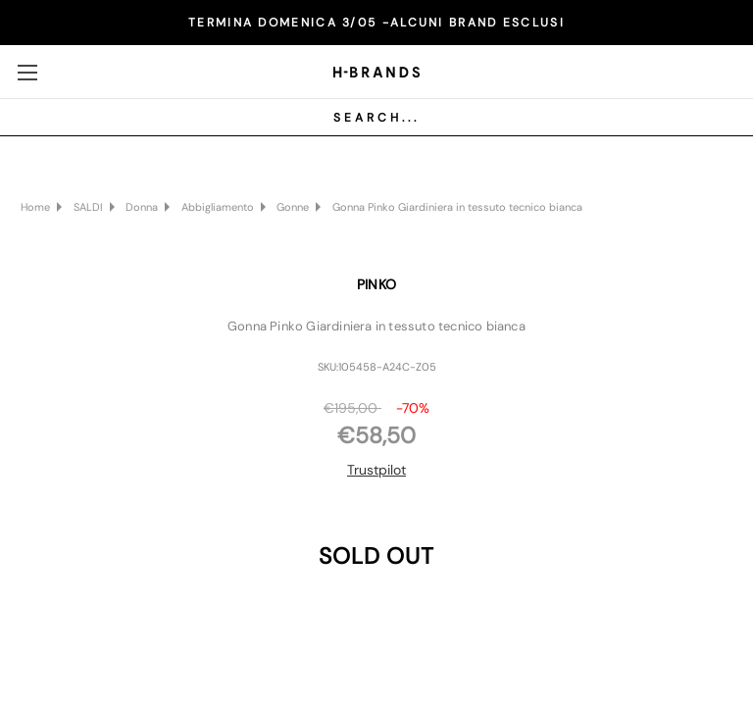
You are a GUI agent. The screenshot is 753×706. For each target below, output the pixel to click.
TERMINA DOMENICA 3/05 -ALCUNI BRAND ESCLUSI (376, 22)
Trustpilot (376, 470)
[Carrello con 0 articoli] (718, 70)
